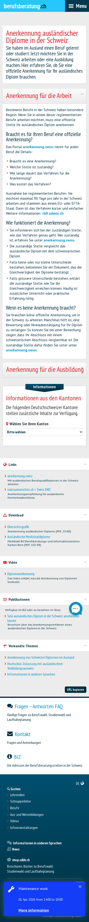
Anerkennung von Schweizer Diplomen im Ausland (40, 657)
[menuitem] (80, 783)
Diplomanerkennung (20, 574)
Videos (14, 821)
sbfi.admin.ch (53, 213)
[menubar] (77, 6)
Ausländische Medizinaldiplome (28, 536)
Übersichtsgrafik (18, 527)
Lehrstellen (17, 795)
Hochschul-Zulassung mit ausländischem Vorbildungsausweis (35, 666)
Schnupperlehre (20, 801)
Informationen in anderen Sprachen (31, 674)
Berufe (14, 808)
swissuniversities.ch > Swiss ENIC (29, 489)
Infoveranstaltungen (24, 828)
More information (34, 910)
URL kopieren (75, 689)
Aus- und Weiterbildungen (27, 815)
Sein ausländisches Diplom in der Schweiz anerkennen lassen (43, 618)
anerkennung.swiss (38, 147)
